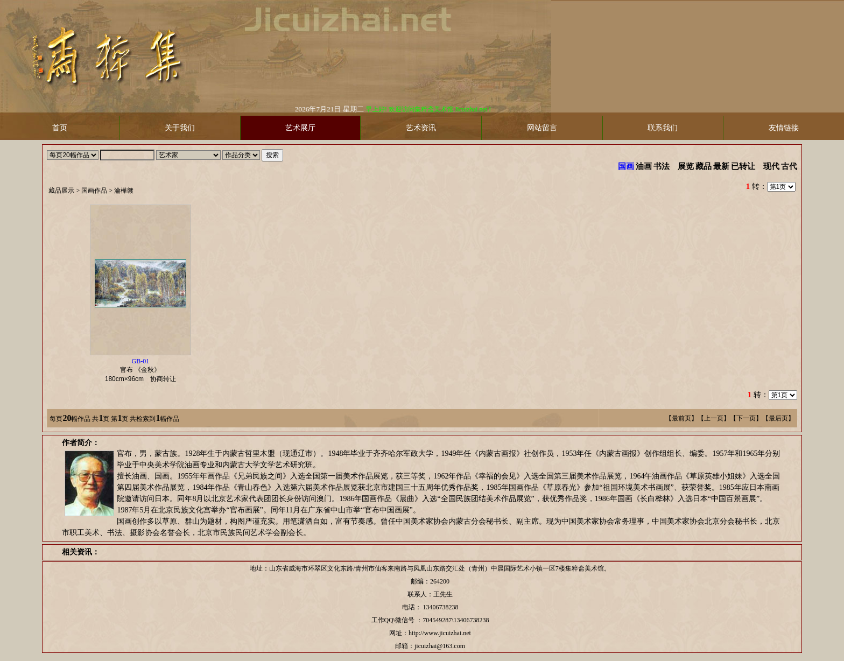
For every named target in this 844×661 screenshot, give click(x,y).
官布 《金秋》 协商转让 (143, 370)
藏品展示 (61, 190)
